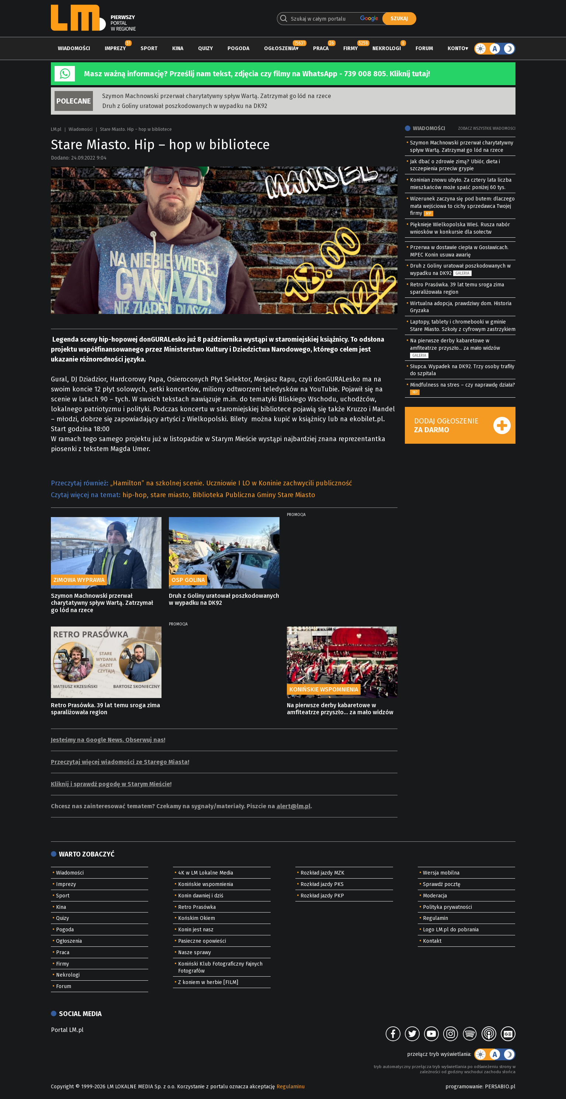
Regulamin (435, 918)
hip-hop (134, 495)
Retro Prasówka (197, 907)
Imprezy (115, 48)
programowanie (463, 1087)
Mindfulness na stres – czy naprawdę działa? (462, 385)
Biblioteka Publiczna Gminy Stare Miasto (253, 495)
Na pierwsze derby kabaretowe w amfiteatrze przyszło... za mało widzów (340, 709)
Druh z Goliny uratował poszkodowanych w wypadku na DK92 (184, 105)
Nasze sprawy (194, 952)
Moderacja (435, 896)
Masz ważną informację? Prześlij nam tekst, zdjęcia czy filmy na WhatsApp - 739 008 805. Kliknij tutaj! (257, 73)
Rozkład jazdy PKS (322, 884)
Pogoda (238, 48)
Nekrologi (386, 48)
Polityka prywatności (447, 907)
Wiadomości (74, 48)
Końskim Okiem (196, 918)
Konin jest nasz (195, 930)
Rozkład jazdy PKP (322, 896)
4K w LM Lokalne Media (205, 873)
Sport (148, 48)
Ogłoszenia (280, 48)
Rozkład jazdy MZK (322, 873)
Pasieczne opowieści (202, 941)
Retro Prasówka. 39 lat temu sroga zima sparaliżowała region (105, 709)
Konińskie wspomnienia (205, 884)
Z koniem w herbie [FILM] (208, 982)
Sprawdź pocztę (442, 884)
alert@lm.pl (293, 806)
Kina (177, 48)
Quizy (205, 48)
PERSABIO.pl (500, 1087)
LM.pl (56, 129)
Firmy (350, 48)
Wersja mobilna (441, 873)
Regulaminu (291, 1087)
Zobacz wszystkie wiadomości (486, 128)
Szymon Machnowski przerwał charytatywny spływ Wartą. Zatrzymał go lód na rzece (216, 96)
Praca (321, 48)
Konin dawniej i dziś (200, 896)
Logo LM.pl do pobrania (451, 930)
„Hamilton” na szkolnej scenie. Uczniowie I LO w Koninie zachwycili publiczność (231, 483)
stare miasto (169, 495)
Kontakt (432, 941)
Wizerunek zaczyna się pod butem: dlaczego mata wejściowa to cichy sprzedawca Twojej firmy (462, 206)
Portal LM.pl (67, 1029)
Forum (424, 48)
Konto (456, 48)
